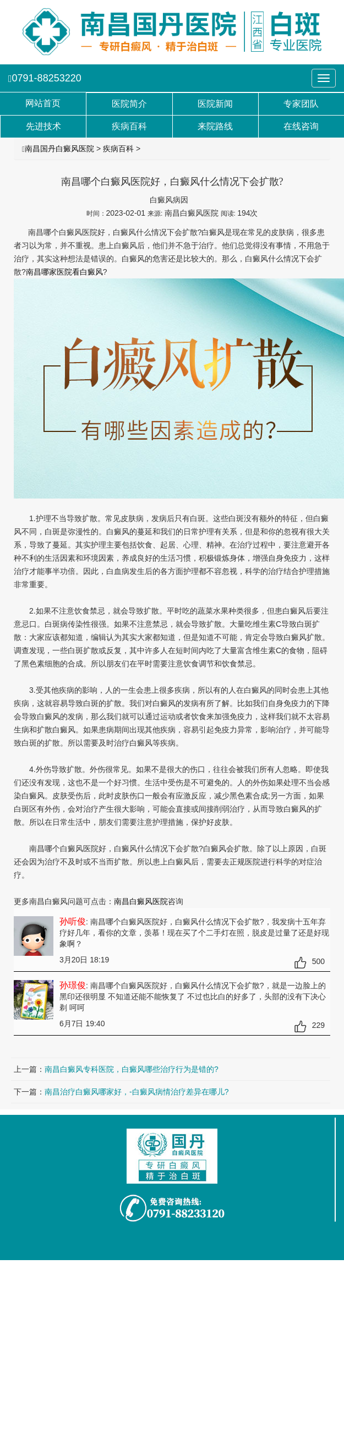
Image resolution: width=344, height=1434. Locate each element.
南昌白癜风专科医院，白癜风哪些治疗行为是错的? (132, 1069)
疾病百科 (118, 148)
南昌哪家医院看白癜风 (64, 271)
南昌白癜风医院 (141, 901)
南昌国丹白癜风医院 (59, 148)
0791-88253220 (44, 78)
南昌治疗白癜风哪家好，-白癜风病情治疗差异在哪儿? (136, 1091)
